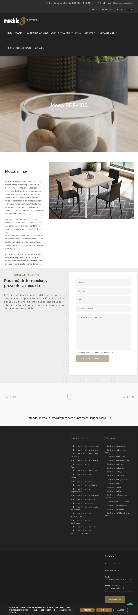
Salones (18, 33)
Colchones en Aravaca (116, 446)
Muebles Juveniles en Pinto (84, 503)
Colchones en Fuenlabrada (118, 460)
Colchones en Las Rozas (116, 468)
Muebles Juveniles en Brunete (85, 460)
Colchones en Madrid (115, 476)
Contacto (39, 48)
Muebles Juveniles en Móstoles (86, 495)
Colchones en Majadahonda (118, 480)
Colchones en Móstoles (116, 483)
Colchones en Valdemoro (117, 505)
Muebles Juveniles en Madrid (85, 485)
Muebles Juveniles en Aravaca (85, 450)
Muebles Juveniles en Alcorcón (86, 446)
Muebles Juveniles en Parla (84, 499)
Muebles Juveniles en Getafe (85, 471)
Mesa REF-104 (128, 397)
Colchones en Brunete (116, 456)
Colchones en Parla (114, 487)
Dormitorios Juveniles (37, 33)
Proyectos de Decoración (19, 48)
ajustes (12, 612)
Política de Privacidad (103, 353)
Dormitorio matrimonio (62, 33)
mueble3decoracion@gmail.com (120, 3)
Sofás (78, 33)
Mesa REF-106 (10, 397)
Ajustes (120, 610)
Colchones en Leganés (116, 472)
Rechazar (104, 610)
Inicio (9, 33)
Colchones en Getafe (115, 464)
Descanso (90, 33)
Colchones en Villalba (115, 509)
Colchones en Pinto (114, 491)
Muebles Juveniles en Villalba (85, 527)
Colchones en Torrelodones (118, 502)
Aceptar (87, 610)
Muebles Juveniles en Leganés (86, 481)
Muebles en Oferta (108, 33)
